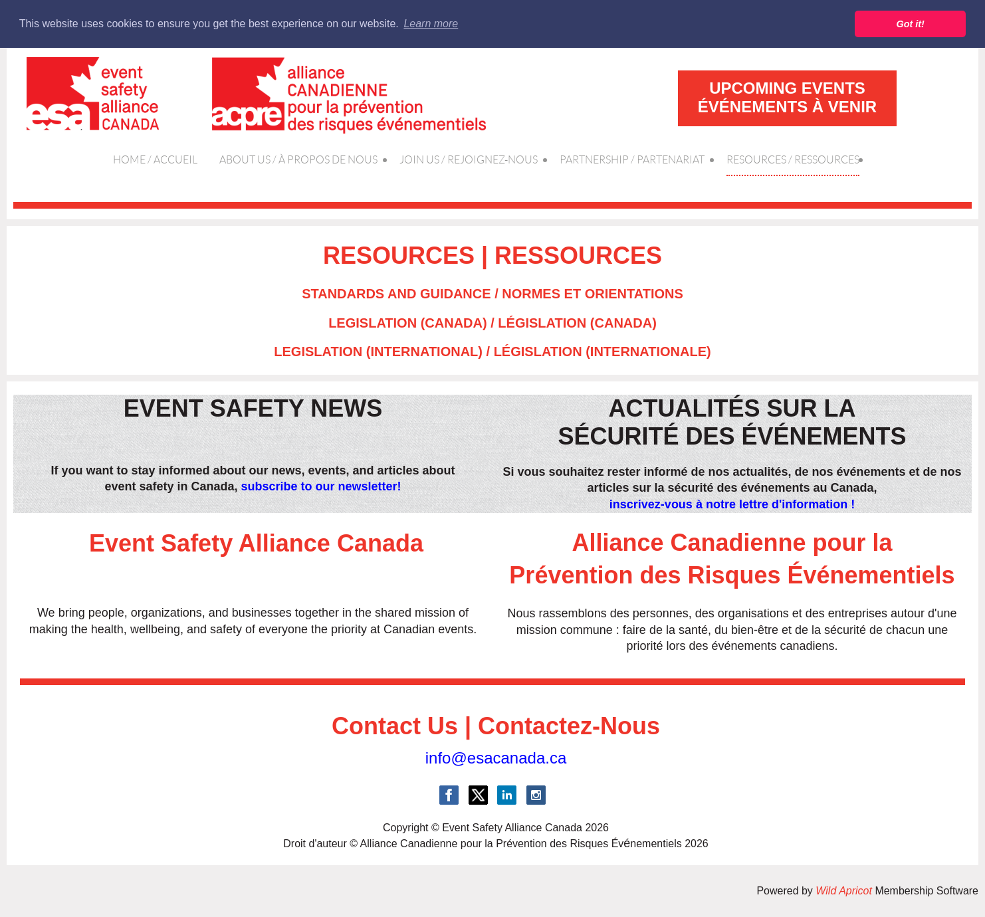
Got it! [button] (911, 24)
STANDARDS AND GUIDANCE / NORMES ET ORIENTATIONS (492, 293)
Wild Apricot (844, 890)
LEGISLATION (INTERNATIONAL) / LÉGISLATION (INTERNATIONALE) (492, 351)
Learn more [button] (430, 23)
